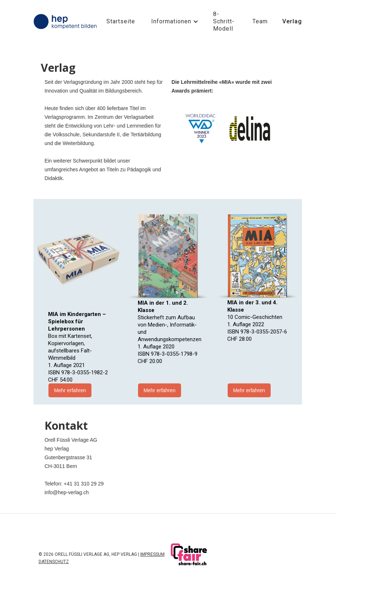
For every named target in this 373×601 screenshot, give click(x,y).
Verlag (292, 21)
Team (260, 21)
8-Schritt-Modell (224, 21)
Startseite (120, 21)
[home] (66, 21)
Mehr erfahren (70, 390)
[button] (174, 21)
